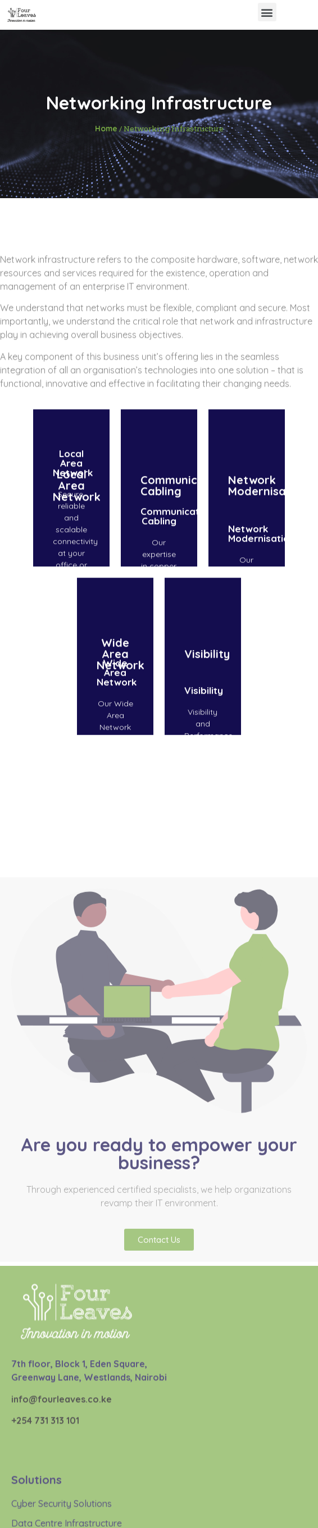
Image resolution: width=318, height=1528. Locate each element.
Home (106, 128)
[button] (267, 12)
